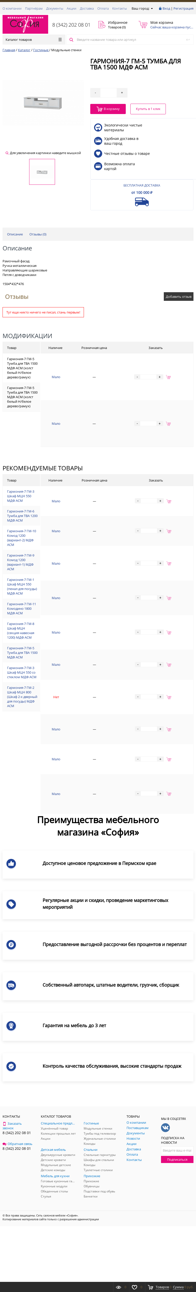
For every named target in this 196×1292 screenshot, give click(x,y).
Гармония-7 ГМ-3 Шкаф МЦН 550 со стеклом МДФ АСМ (22, 672)
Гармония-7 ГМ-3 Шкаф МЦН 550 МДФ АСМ (20, 496)
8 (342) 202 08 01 (71, 24)
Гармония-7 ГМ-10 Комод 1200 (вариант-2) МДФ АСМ (21, 538)
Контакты (119, 8)
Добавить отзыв (178, 296)
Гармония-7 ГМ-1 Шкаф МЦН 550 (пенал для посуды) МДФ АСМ (22, 586)
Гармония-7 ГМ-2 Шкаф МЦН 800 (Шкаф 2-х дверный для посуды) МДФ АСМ (22, 696)
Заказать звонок (12, 1125)
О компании (12, 8)
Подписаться (177, 1159)
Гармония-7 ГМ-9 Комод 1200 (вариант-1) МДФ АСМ (20, 562)
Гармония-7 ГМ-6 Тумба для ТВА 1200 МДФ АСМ (22, 516)
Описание (15, 234)
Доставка (87, 8)
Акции (71, 8)
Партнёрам (34, 8)
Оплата (103, 8)
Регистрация (183, 8)
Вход (166, 8)
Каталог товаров (34, 39)
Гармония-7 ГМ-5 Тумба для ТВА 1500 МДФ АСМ (22, 652)
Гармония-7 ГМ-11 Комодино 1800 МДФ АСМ (21, 608)
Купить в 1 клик (148, 108)
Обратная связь (17, 1143)
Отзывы (16, 296)
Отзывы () (37, 234)
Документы (54, 8)
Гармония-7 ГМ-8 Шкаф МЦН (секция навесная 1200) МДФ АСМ (20, 630)
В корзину (108, 109)
